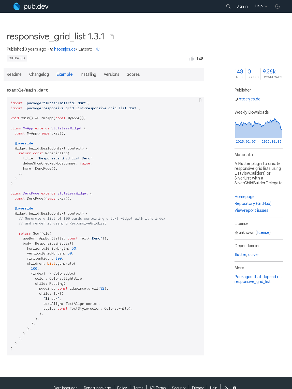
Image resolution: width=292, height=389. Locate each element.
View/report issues (251, 210)
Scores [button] (133, 74)
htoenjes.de (63, 49)
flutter (240, 254)
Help (259, 6)
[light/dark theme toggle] (277, 6)
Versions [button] (111, 74)
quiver (253, 254)
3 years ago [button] (35, 49)
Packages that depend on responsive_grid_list (258, 279)
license (263, 232)
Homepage (245, 196)
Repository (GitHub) (253, 203)
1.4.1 (97, 49)
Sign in (242, 6)
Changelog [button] (39, 74)
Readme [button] (14, 74)
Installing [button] (88, 74)
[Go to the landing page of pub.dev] (31, 6)
